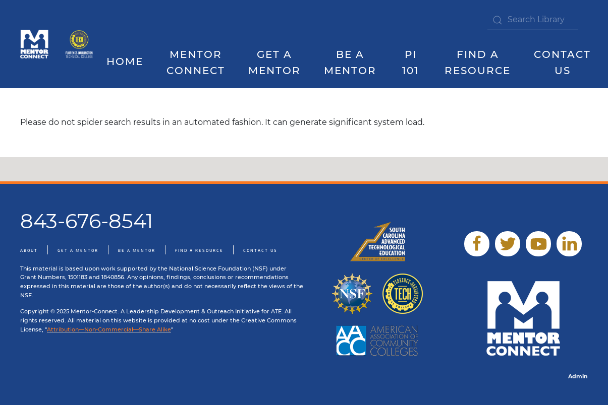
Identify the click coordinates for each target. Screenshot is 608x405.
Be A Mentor (350, 62)
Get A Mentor (274, 62)
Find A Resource (199, 250)
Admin (578, 376)
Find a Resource (478, 62)
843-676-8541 (86, 221)
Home (124, 61)
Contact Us (562, 62)
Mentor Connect (196, 62)
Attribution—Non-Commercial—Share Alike (109, 329)
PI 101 (410, 62)
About (29, 250)
